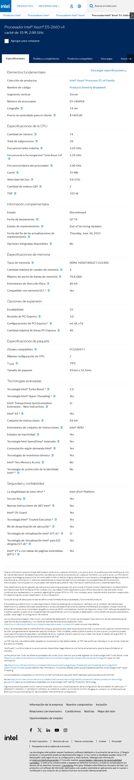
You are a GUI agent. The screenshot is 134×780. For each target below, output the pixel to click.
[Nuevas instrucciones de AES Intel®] (53, 505)
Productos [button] (25, 6)
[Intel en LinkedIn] (48, 731)
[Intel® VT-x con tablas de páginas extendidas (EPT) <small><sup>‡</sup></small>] (18, 554)
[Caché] (17, 172)
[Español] (79, 6)
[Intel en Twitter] (40, 731)
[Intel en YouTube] (57, 731)
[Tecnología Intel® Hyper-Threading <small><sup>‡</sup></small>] (54, 396)
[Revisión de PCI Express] (39, 316)
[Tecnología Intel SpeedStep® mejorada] (58, 441)
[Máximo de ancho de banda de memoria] (60, 276)
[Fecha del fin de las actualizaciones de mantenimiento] (29, 236)
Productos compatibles (80, 58)
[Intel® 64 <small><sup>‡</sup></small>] (22, 413)
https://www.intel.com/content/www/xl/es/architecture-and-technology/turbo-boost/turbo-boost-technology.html (56, 658)
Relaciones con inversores (46, 711)
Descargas (106, 58)
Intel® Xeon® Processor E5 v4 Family (92, 80)
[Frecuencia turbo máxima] (41, 148)
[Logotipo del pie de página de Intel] (11, 737)
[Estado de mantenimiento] (42, 226)
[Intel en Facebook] (31, 731)
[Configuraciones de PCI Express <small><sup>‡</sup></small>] (50, 323)
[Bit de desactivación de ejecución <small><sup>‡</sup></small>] (53, 526)
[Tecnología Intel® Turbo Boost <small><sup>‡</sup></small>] (48, 389)
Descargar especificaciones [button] (109, 70)
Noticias (89, 711)
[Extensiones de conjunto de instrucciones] (61, 427)
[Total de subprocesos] (36, 141)
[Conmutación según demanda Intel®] (54, 448)
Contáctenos (73, 711)
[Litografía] (21, 108)
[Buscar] (92, 6)
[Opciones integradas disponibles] (50, 243)
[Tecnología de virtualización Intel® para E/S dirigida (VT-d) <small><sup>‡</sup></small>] (30, 543)
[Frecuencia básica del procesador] (51, 165)
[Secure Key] (24, 498)
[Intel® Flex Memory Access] (43, 462)
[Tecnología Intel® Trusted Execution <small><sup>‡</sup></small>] (56, 519)
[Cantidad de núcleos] (35, 134)
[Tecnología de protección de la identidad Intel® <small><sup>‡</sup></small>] (18, 472)
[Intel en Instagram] (65, 731)
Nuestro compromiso (79, 704)
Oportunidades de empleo (46, 718)
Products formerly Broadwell (87, 87)
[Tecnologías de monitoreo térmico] (52, 455)
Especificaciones (15, 58)
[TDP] (15, 193)
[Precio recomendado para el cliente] (54, 115)
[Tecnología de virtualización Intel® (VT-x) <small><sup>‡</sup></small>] (62, 533)
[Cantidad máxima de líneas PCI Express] (58, 330)
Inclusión (101, 704)
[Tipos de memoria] (32, 262)
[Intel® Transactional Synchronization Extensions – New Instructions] (47, 406)
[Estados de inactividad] (38, 434)
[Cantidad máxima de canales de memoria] (61, 269)
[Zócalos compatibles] (35, 349)
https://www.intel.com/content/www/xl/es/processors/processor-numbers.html (39, 624)
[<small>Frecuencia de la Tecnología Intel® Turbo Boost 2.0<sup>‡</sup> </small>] (9, 158)
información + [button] (49, 6)
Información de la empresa (46, 704)
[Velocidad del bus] (32, 179)
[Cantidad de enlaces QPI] (40, 186)
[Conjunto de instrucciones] (42, 420)
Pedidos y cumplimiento (46, 58)
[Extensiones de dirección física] (48, 283)
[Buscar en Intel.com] (114, 6)
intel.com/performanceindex (45, 760)
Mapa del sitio (106, 711)
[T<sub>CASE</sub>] (17, 363)
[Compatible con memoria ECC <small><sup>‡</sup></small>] (49, 290)
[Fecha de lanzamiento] (37, 219)
